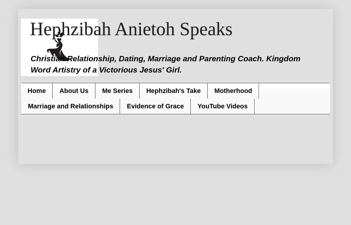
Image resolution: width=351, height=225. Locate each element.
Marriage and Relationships (70, 106)
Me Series (117, 90)
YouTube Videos (222, 106)
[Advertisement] (174, 136)
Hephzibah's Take (173, 90)
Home (37, 90)
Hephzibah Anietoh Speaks (131, 29)
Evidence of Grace (155, 106)
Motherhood (233, 90)
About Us (73, 90)
